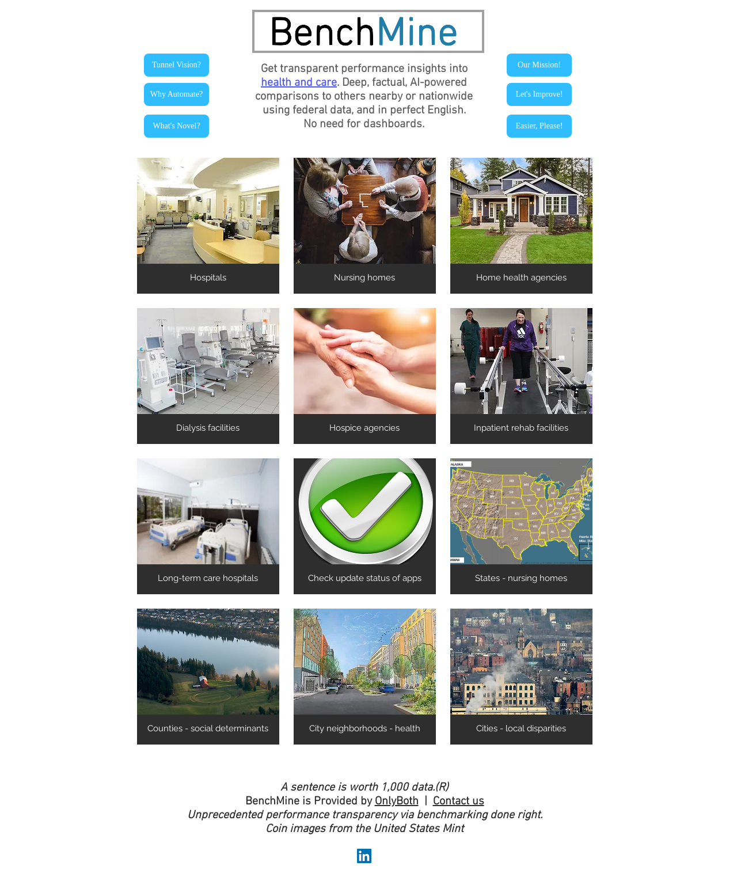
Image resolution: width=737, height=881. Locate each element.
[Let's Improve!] (539, 94)
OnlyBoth (397, 801)
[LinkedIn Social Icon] (364, 856)
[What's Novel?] (176, 126)
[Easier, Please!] (539, 126)
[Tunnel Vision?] (176, 65)
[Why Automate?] (176, 94)
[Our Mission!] (539, 65)
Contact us (458, 801)
